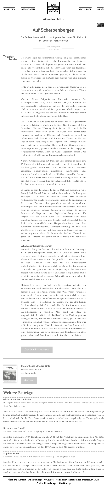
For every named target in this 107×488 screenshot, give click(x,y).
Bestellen (28, 380)
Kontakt (22, 479)
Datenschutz (74, 479)
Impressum (87, 479)
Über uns (12, 479)
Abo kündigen (65, 483)
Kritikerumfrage (34, 479)
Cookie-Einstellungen (47, 483)
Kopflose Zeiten (11, 454)
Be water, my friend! (14, 428)
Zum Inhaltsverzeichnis (36, 349)
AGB (96, 479)
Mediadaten (61, 479)
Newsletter (49, 479)
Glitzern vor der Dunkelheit (17, 400)
